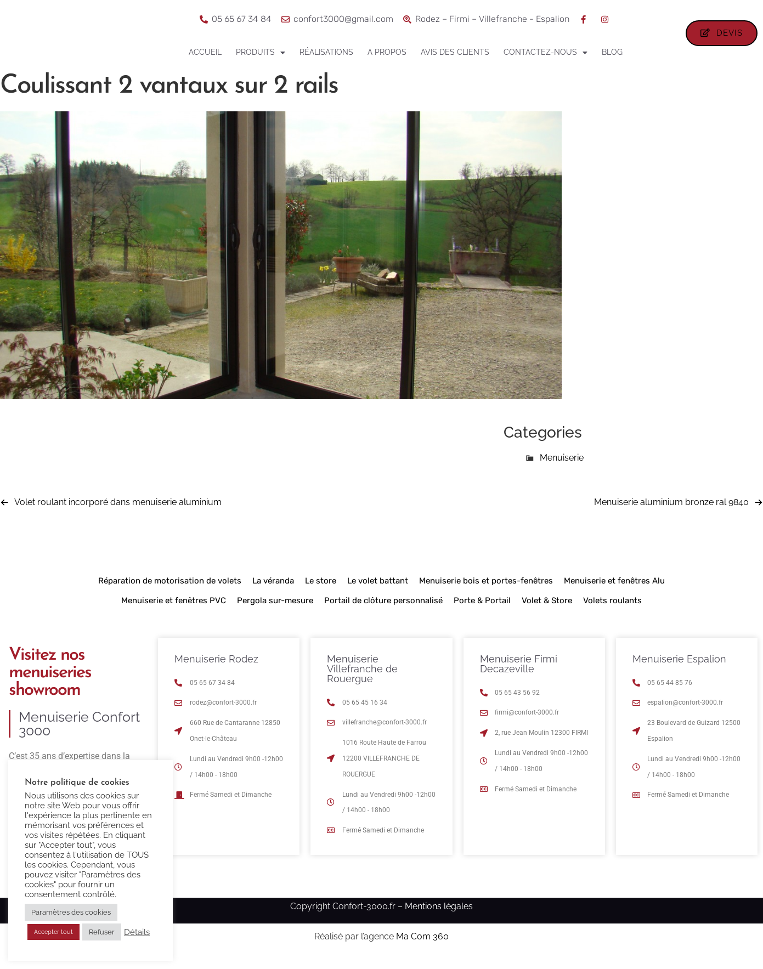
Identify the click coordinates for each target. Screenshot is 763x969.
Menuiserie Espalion (679, 669)
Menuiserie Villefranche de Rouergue (362, 679)
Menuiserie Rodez (216, 669)
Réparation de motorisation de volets (169, 591)
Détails (137, 932)
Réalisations (326, 52)
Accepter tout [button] (53, 932)
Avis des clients (455, 52)
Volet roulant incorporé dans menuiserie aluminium (118, 512)
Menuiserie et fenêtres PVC (173, 611)
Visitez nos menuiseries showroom (50, 683)
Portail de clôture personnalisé (383, 611)
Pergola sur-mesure (275, 611)
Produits (260, 52)
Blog (612, 52)
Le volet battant (377, 591)
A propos (387, 52)
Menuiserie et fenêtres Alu (614, 591)
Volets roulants (612, 611)
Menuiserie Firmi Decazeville (518, 674)
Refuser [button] (102, 932)
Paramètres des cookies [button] (71, 912)
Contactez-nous (545, 52)
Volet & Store (547, 611)
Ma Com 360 (422, 947)
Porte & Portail (482, 611)
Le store (320, 591)
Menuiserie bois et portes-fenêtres (486, 591)
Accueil (205, 52)
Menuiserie (562, 468)
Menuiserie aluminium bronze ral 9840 (671, 512)
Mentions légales (439, 916)
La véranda (273, 591)
